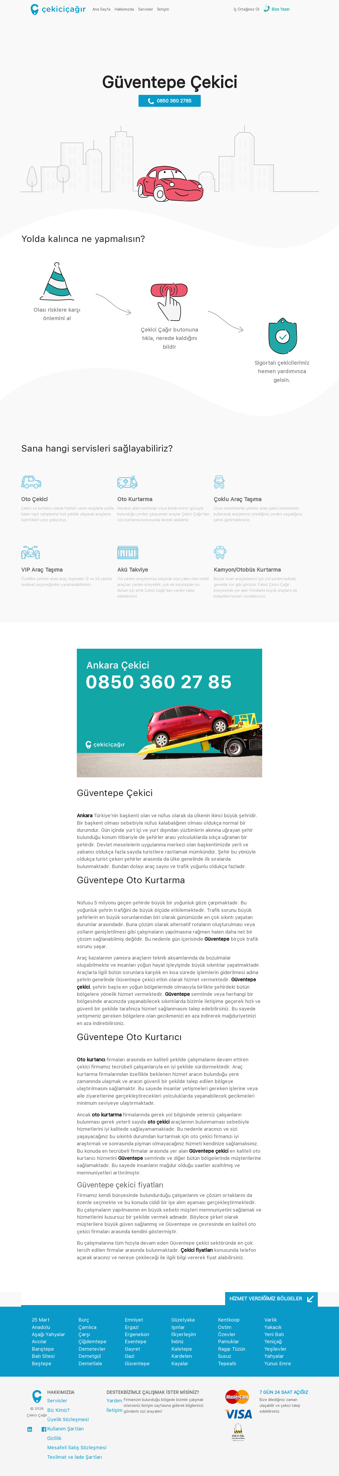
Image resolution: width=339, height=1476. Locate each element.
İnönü (177, 1341)
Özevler (227, 1334)
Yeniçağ (273, 1341)
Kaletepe (181, 1349)
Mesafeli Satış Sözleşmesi (76, 1447)
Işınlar (178, 1327)
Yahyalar (274, 1356)
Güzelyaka (183, 1320)
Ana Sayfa (102, 8)
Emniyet (134, 1320)
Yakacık (273, 1327)
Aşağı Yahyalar (48, 1334)
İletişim (163, 9)
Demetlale (90, 1363)
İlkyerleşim (183, 1334)
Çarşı (84, 1334)
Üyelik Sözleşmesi (68, 1419)
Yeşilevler (275, 1349)
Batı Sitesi (43, 1356)
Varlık (270, 1320)
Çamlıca (87, 1327)
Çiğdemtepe (92, 1341)
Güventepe (137, 1363)
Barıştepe (43, 1349)
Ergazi (132, 1327)
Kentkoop (229, 1320)
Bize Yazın (280, 9)
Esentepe (135, 1341)
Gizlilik (54, 1438)
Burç (83, 1320)
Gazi (129, 1356)
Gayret (132, 1349)
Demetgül (89, 1356)
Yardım (114, 1400)
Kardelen (181, 1356)
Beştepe (41, 1363)
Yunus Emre (277, 1363)
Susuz (224, 1356)
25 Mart (41, 1320)
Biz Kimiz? (58, 1410)
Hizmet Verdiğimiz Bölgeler (271, 1298)
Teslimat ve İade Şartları (74, 1457)
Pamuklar (228, 1341)
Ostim (224, 1327)
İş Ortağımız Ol (246, 9)
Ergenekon (137, 1334)
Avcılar (39, 1341)
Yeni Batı (274, 1334)
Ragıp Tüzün (231, 1349)
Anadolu (41, 1327)
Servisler (145, 9)
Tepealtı (227, 1363)
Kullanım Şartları (65, 1428)
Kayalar (179, 1363)
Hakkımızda (124, 9)
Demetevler (92, 1349)
